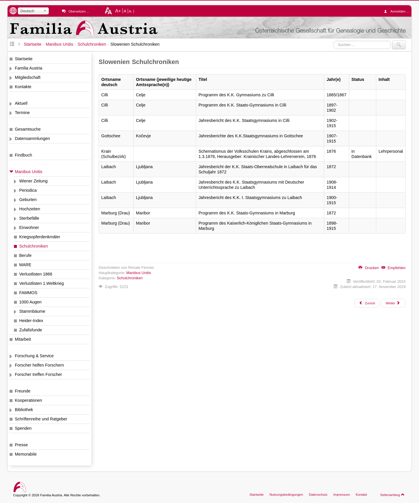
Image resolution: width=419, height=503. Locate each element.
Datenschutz (318, 494)
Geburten (28, 199)
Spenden (23, 428)
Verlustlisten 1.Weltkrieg (41, 283)
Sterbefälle (29, 218)
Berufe (25, 255)
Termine (22, 112)
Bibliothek (24, 409)
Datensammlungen (32, 138)
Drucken (368, 268)
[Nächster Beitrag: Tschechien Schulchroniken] (393, 303)
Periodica (28, 190)
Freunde (23, 391)
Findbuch (23, 155)
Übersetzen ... (78, 11)
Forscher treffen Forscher (38, 374)
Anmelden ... (398, 11)
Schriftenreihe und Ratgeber (41, 419)
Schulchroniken (33, 246)
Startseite (24, 58)
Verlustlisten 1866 (35, 274)
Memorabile (26, 454)
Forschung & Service (34, 355)
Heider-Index (31, 320)
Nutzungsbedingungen (286, 494)
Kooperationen (28, 400)
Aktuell (21, 103)
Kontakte (23, 86)
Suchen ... (333, 40)
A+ (118, 10)
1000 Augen (30, 302)
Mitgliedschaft (27, 77)
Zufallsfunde (30, 330)
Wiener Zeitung (33, 181)
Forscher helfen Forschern (39, 365)
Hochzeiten (29, 209)
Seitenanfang (392, 495)
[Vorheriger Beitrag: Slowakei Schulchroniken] (366, 303)
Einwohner (29, 227)
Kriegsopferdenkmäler (39, 236)
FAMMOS (28, 292)
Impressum (341, 494)
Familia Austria (28, 68)
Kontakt (361, 494)
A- (130, 11)
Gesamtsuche (28, 129)
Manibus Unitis (28, 171)
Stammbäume (32, 311)
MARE (25, 264)
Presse (21, 444)
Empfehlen (393, 268)
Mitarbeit (23, 339)
